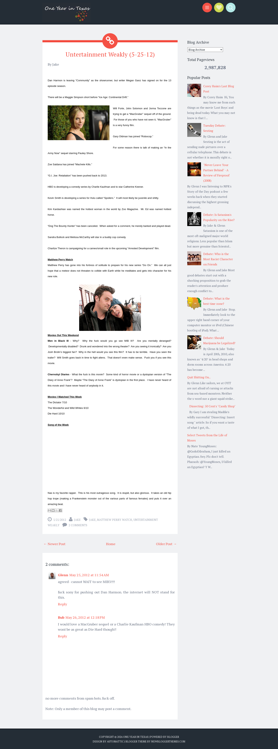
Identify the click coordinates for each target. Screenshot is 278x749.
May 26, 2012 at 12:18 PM (85, 617)
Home (110, 543)
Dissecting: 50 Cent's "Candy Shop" (212, 406)
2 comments (78, 525)
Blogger (173, 737)
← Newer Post (54, 543)
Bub (61, 617)
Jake (77, 520)
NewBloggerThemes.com (168, 741)
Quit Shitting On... (199, 377)
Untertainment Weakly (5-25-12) (110, 54)
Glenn (63, 575)
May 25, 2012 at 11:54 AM (89, 575)
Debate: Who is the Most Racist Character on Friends (218, 259)
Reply (62, 604)
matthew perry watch (114, 520)
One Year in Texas (135, 737)
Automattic (115, 741)
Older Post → (166, 543)
